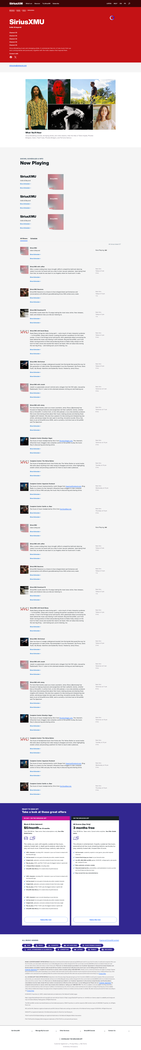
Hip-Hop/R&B (70, 945)
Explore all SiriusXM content (109, 940)
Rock (24, 10)
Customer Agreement (31, 969)
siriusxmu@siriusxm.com (18, 65)
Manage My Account (46, 1030)
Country (53, 945)
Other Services (70, 1030)
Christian (63, 949)
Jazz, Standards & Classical (38, 949)
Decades (106, 949)
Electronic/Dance (91, 945)
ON (121, 3)
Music (18, 10)
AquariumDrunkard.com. (73, 486)
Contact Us (118, 1030)
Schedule (33, 238)
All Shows (24, 238)
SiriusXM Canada (94, 1030)
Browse (12, 10)
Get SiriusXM (22, 1030)
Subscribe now (45, 920)
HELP (115, 3)
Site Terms (83, 1044)
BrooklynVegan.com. (66, 441)
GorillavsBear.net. (66, 509)
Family (91, 949)
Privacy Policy (102, 973)
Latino (78, 949)
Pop (27, 945)
